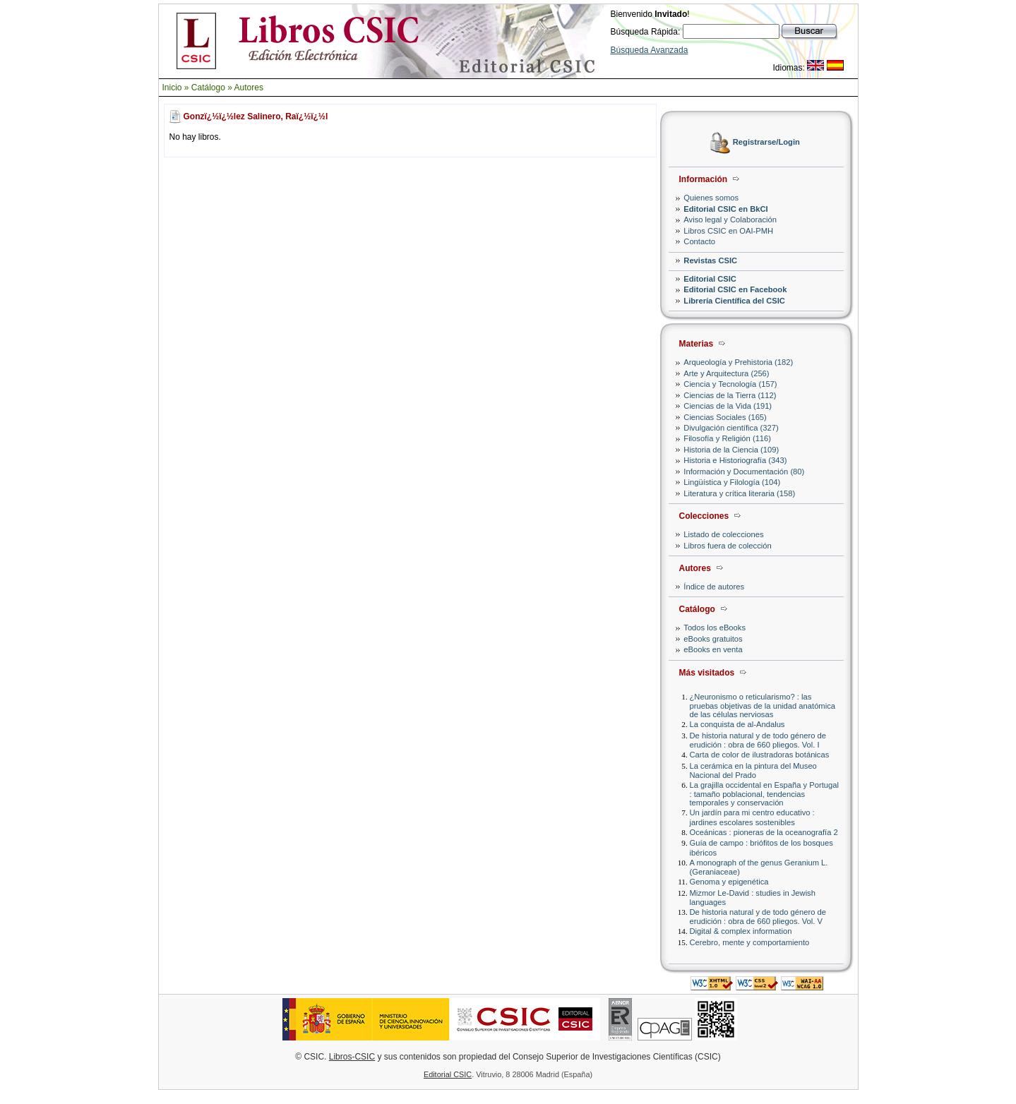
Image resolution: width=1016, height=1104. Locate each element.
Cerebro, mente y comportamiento (750, 942)
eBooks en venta (712, 649)
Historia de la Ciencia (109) (731, 449)
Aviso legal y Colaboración (730, 219)
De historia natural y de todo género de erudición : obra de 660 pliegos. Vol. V (758, 916)
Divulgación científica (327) (730, 428)
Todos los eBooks (714, 627)
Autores (248, 87)
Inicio (172, 87)
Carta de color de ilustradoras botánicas (760, 754)
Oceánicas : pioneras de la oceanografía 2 (764, 832)
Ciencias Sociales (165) (725, 417)
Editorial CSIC (709, 279)
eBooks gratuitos (712, 639)
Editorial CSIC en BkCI (725, 209)
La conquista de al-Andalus (737, 724)
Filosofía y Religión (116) (727, 438)
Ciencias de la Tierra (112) (729, 395)
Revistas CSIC (710, 260)
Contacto (699, 241)
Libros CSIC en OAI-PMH (728, 231)
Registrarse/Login (766, 142)
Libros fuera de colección (727, 545)
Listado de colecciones (723, 534)
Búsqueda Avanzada (649, 50)
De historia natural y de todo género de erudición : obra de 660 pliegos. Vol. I (758, 740)
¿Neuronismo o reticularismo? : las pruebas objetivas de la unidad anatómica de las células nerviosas (763, 705)
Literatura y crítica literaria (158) (739, 493)
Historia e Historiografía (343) (735, 460)
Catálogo (208, 87)
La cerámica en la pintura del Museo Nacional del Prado (753, 770)
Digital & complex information (741, 931)
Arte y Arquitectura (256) (726, 373)
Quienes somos (711, 197)
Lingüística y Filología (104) (731, 482)
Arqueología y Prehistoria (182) (738, 362)
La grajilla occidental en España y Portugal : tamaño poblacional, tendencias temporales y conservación (764, 794)
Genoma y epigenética (729, 881)
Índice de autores (713, 586)
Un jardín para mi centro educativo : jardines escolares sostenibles (752, 817)
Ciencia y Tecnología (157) (730, 384)
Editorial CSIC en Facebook (735, 289)
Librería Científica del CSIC (734, 300)
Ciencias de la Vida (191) (727, 406)
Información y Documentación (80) (743, 471)
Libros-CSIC (352, 1057)
